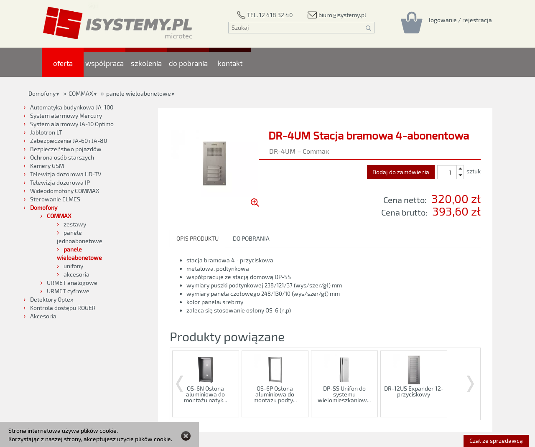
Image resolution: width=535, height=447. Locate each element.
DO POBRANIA (251, 238)
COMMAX (81, 93)
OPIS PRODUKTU (197, 238)
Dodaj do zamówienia (400, 171)
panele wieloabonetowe (138, 93)
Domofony (42, 93)
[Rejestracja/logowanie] (460, 19)
